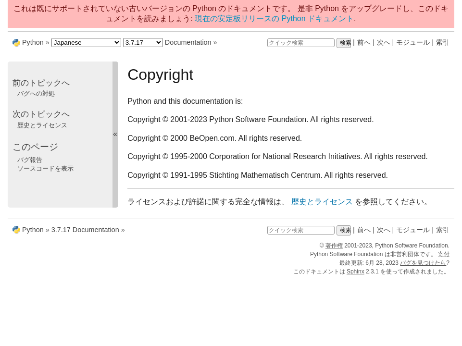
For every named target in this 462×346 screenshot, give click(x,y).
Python (33, 42)
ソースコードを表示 (45, 168)
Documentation (188, 42)
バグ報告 (29, 159)
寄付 (444, 254)
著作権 (334, 245)
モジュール (413, 42)
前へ (364, 42)
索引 (443, 42)
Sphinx (355, 271)
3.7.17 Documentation (85, 230)
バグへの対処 (36, 93)
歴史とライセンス (42, 125)
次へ (383, 42)
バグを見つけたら (423, 263)
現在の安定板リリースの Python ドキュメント (274, 18)
